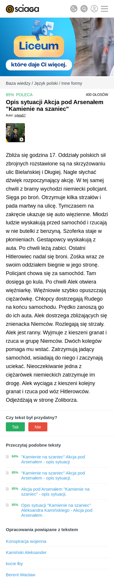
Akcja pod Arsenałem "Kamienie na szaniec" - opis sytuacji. (55, 491)
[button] (104, 9)
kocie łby (14, 563)
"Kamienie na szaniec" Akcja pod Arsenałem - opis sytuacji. (53, 475)
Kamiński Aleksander (26, 552)
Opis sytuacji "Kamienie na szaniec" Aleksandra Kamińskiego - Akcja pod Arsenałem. (56, 510)
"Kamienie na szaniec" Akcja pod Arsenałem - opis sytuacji (53, 459)
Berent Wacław (20, 574)
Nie (37, 426)
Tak (15, 426)
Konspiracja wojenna (26, 541)
